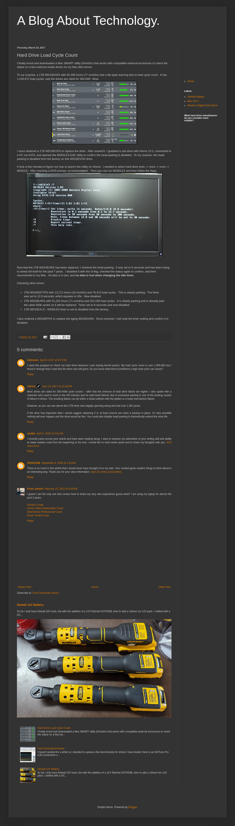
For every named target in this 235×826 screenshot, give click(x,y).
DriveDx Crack (35, 504)
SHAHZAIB (33, 462)
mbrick (31, 386)
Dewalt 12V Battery (30, 604)
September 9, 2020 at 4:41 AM (58, 462)
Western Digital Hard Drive (202, 105)
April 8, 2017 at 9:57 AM (53, 360)
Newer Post (24, 587)
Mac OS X (193, 101)
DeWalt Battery (195, 96)
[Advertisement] (201, 59)
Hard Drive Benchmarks (50, 748)
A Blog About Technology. (88, 20)
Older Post (164, 587)
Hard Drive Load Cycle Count (53, 728)
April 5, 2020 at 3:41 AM (49, 433)
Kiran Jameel (35, 488)
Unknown (33, 360)
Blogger (132, 807)
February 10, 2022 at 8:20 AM (60, 488)
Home (94, 587)
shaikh (31, 433)
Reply (30, 374)
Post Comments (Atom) (45, 592)
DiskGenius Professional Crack (44, 511)
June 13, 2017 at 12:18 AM (57, 386)
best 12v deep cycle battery (106, 471)
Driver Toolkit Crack (38, 515)
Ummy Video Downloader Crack (45, 508)
